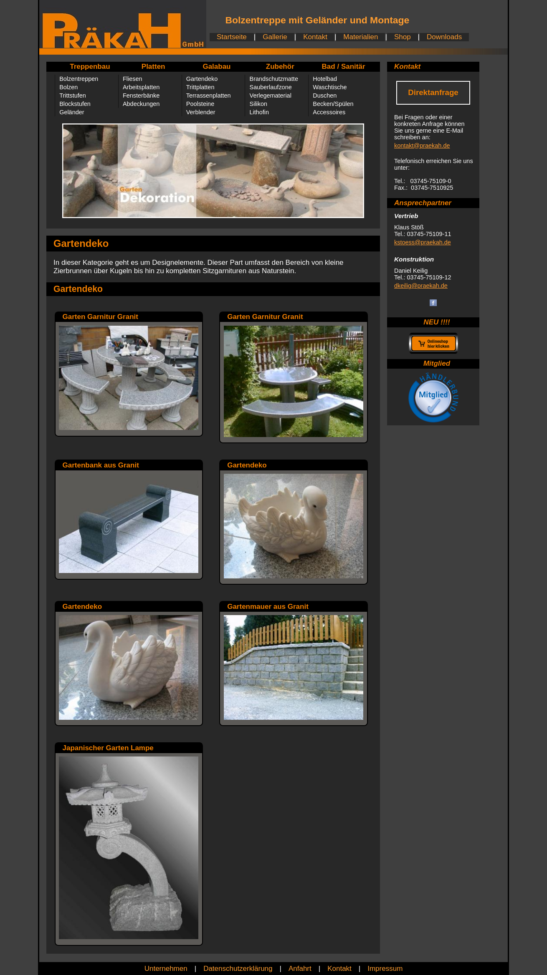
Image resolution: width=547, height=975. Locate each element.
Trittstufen (72, 95)
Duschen (325, 95)
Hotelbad (325, 78)
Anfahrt (300, 968)
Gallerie (275, 37)
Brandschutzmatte (274, 78)
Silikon (259, 104)
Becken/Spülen (333, 104)
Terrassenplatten (208, 95)
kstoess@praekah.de (422, 242)
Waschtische (330, 87)
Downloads (444, 37)
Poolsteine (200, 104)
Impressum (385, 968)
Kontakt (315, 37)
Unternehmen (165, 968)
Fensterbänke (141, 95)
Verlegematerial (270, 95)
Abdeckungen (141, 104)
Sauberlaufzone (271, 87)
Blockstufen (75, 104)
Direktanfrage (433, 92)
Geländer (71, 112)
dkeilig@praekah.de (421, 285)
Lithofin (259, 112)
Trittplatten (200, 87)
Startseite (232, 37)
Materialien (360, 37)
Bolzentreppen (78, 78)
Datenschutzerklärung (237, 968)
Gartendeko (202, 78)
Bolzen (68, 87)
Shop (402, 37)
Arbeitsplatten (141, 87)
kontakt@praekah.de (422, 145)
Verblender (200, 112)
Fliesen (132, 78)
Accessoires (329, 112)
